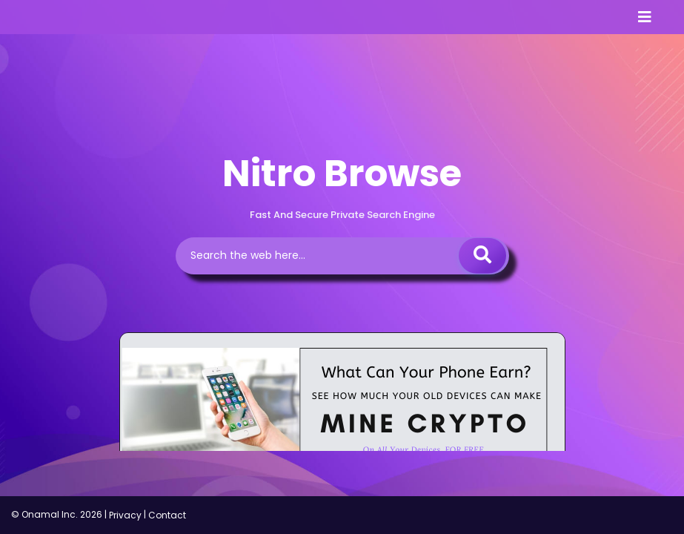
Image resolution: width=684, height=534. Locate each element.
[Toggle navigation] (644, 17)
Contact (167, 515)
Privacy (125, 515)
